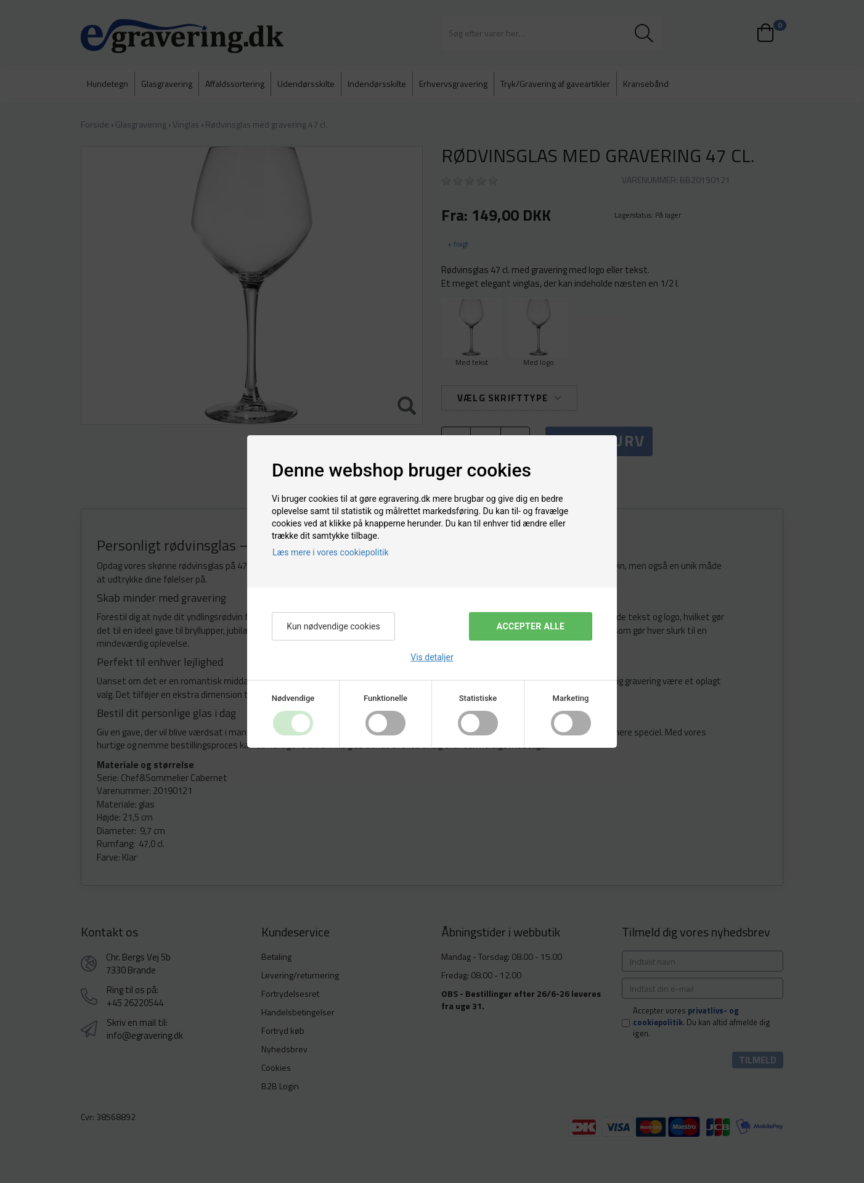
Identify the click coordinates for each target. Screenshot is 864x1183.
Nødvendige (293, 698)
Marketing (571, 698)
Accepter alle (530, 626)
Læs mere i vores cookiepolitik (330, 552)
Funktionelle (385, 698)
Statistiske (478, 698)
